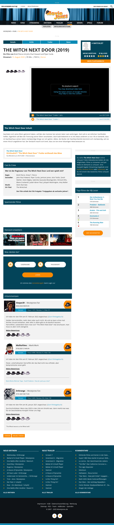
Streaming (34, 23)
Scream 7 (49, 455)
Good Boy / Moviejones (15, 464)
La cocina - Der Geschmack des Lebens (93, 461)
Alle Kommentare (83, 492)
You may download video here (70, 89)
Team (54, 506)
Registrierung (33, 6)
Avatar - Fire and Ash (98, 210)
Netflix (79, 169)
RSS (49, 506)
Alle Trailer (47, 492)
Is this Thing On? (52, 479)
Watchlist (98, 43)
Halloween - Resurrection (88, 473)
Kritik (31, 42)
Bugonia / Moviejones (15, 467)
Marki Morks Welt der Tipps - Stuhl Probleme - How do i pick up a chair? (28, 381)
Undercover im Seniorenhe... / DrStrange (22, 476)
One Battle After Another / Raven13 (20, 488)
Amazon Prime (87, 169)
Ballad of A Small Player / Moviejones (20, 458)
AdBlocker (61, 506)
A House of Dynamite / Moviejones (19, 470)
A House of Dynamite (53, 473)
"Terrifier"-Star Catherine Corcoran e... (93, 464)
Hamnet (49, 470)
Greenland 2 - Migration (55, 458)
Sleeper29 (20, 303)
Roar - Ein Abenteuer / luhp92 (18, 485)
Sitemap (44, 506)
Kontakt (20, 310)
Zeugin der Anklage (86, 488)
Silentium (82, 470)
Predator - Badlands (97, 205)
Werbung (73, 504)
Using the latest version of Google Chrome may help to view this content (70, 93)
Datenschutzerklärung (60, 504)
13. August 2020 (18, 57)
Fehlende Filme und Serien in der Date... (94, 455)
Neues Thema (18, 436)
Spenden (70, 506)
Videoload (101, 169)
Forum (100, 23)
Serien (79, 23)
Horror (43, 57)
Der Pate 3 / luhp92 (14, 482)
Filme (69, 23)
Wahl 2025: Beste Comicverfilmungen (93, 479)
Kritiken (47, 23)
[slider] (89, 56)
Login (23, 6)
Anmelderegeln (38, 283)
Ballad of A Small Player (54, 464)
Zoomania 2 (94, 216)
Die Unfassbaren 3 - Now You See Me (97, 198)
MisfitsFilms (21, 345)
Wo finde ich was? (101, 6)
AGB (48, 504)
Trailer (59, 23)
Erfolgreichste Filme (62, 26)
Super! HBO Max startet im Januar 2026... (94, 458)
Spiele (89, 23)
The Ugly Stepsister (86, 467)
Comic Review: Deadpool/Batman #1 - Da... (95, 485)
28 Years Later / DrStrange (16, 473)
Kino (22, 23)
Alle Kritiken (9, 492)
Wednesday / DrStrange (16, 455)
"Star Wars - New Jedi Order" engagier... (94, 476)
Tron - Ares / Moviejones (16, 479)
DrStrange (20, 391)
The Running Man (96, 222)
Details (12, 42)
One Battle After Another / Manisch (20, 461)
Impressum (41, 504)
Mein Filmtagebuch (95, 61)
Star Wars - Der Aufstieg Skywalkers (92, 482)
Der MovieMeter (93, 233)
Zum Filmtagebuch (56, 317)
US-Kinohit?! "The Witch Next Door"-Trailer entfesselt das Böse (34, 153)
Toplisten (46, 26)
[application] (70, 90)
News (13, 23)
